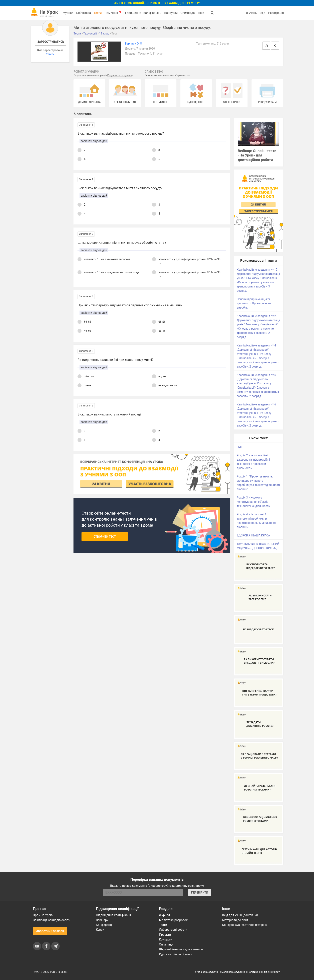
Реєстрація (276, 13)
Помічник (113, 13)
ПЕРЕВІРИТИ (199, 892)
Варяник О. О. (134, 43)
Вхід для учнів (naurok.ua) (240, 915)
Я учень (251, 13)
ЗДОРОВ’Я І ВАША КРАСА (253, 535)
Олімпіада (187, 13)
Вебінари (102, 920)
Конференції (104, 925)
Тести (98, 13)
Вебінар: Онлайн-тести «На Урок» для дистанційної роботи (257, 155)
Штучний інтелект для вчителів (181, 949)
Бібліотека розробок (173, 920)
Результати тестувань (119, 75)
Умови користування (233, 971)
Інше (202, 13)
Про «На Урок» (43, 915)
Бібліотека (83, 13)
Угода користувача (206, 971)
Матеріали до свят (235, 920)
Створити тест (105, 536)
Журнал (67, 13)
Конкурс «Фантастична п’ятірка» (245, 925)
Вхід (263, 13)
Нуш (239, 447)
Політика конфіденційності (264, 971)
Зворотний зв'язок (50, 931)
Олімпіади (166, 944)
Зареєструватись (50, 41)
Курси (100, 929)
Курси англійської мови (175, 954)
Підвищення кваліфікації (142, 13)
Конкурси (171, 13)
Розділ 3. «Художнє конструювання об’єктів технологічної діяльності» (253, 502)
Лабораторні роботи (173, 929)
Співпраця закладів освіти (51, 920)
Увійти (50, 54)
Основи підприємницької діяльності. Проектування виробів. (254, 303)
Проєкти (165, 934)
